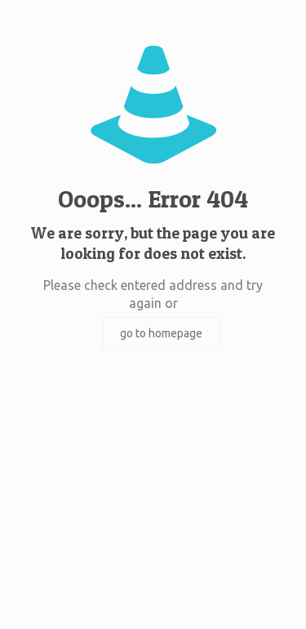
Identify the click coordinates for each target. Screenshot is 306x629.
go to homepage (161, 333)
